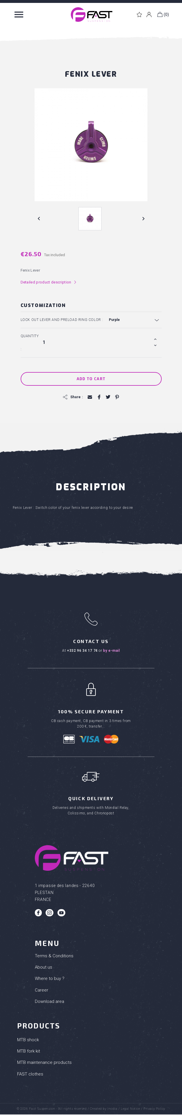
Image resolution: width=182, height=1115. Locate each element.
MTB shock (28, 1040)
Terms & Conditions (54, 956)
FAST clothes (30, 1074)
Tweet (108, 397)
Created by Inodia (103, 1109)
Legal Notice (130, 1109)
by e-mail (111, 651)
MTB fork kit (28, 1051)
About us (43, 967)
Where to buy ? (49, 979)
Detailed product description (49, 282)
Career (41, 990)
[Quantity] (97, 342)
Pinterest (117, 397)
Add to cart (91, 378)
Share (99, 397)
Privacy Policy (154, 1109)
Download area (49, 1002)
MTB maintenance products (44, 1063)
